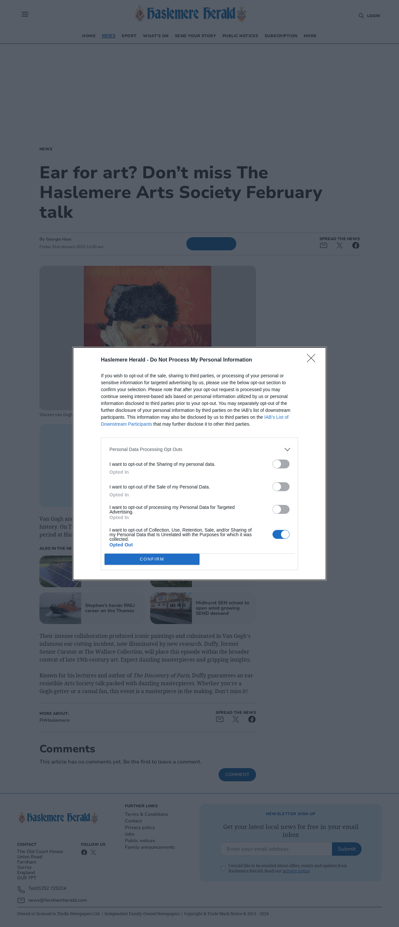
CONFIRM (152, 558)
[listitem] (199, 449)
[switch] (281, 463)
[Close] (313, 360)
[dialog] (199, 463)
